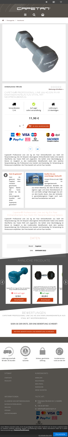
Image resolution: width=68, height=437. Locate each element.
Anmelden (46, 2)
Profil (54, 2)
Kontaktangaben (11, 413)
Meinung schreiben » (56, 89)
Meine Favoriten (41, 390)
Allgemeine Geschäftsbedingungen (17, 401)
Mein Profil (39, 384)
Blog (39, 2)
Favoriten (61, 2)
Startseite (8, 378)
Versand (7, 410)
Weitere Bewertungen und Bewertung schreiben (34, 332)
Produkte (8, 381)
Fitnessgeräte (10, 20)
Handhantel (20, 20)
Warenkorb (39, 387)
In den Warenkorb (41, 126)
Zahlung (8, 407)
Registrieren (39, 381)
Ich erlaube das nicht (45, 435)
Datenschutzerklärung (13, 404)
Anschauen (19, 300)
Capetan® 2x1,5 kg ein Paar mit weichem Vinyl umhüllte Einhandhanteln (18, 288)
